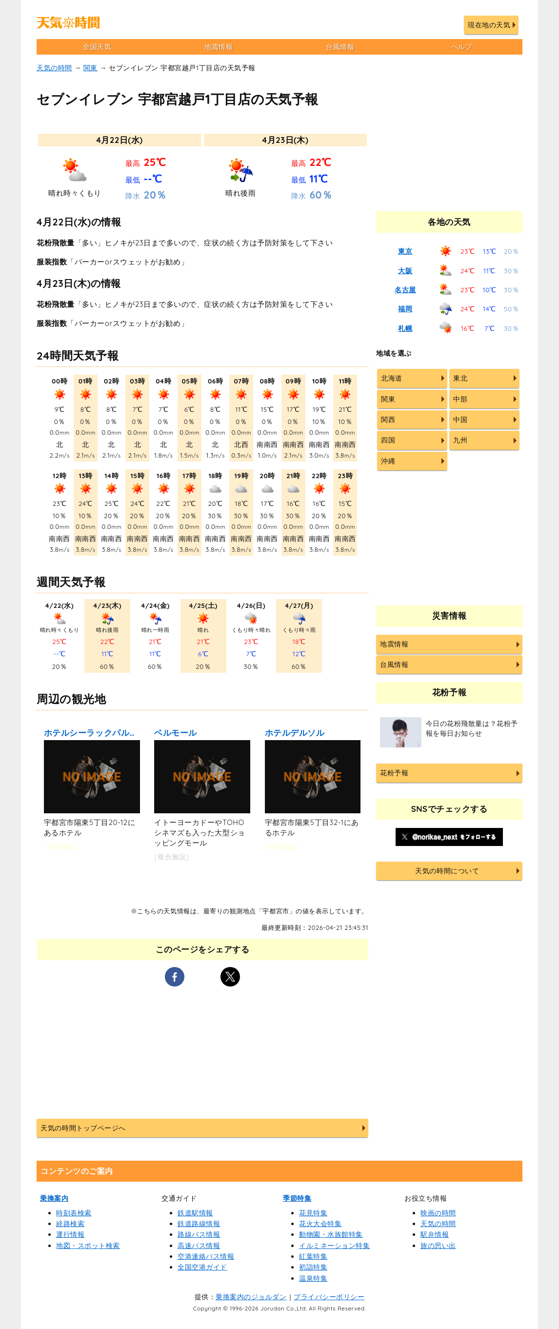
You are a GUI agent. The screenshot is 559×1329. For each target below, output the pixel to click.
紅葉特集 (313, 1256)
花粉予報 (394, 772)
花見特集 (313, 1212)
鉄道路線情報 (199, 1223)
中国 (460, 419)
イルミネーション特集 (334, 1245)
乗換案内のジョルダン (251, 1296)
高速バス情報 (199, 1245)
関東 (90, 67)
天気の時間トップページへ (82, 1128)
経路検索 (70, 1223)
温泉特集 (313, 1278)
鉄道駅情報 (195, 1212)
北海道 (391, 378)
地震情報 (218, 46)
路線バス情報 (199, 1234)
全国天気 (97, 46)
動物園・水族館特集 (331, 1234)
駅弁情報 (434, 1234)
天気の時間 (54, 67)
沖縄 (388, 461)
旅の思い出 (438, 1245)
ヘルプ (462, 46)
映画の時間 (438, 1212)
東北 (460, 378)
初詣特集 (313, 1267)
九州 (460, 440)
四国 (388, 440)
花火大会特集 (320, 1223)
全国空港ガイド (202, 1267)
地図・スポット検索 (88, 1245)
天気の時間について (447, 870)
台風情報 (340, 46)
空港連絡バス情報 (206, 1256)
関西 (388, 419)
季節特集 (297, 1198)
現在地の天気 (489, 24)
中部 (460, 399)
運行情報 (70, 1234)
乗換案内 (54, 1198)
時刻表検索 (74, 1212)
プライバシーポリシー (329, 1296)
